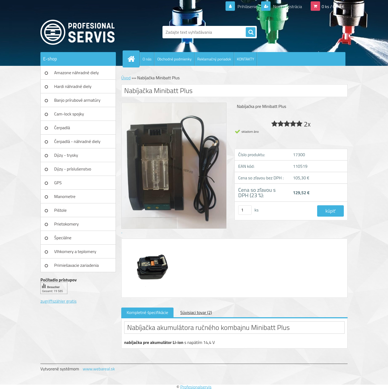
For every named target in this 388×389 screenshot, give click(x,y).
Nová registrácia (287, 6)
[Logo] (77, 32)
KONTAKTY (245, 59)
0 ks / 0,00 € (333, 6)
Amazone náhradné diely (76, 72)
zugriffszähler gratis (58, 301)
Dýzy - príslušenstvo (72, 169)
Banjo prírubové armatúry (77, 100)
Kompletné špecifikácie (147, 312)
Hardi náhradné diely (73, 86)
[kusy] (245, 210)
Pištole (60, 210)
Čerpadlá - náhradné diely (77, 141)
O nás (147, 59)
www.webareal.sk (99, 369)
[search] (250, 32)
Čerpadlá (62, 127)
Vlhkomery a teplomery (75, 251)
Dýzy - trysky (66, 155)
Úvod (126, 77)
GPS (58, 182)
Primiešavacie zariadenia (76, 265)
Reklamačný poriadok (214, 59)
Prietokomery (66, 224)
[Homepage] (133, 59)
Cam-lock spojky (69, 114)
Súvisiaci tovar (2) (196, 312)
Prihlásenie (247, 6)
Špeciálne (62, 237)
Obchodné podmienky (174, 59)
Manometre (64, 196)
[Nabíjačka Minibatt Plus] (150, 243)
